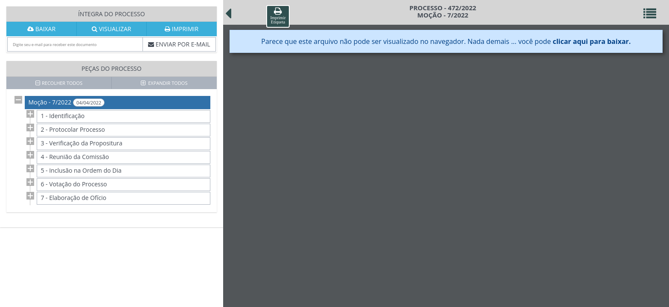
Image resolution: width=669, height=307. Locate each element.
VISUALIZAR (111, 29)
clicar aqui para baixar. (592, 41)
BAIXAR (41, 29)
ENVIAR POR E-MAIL (179, 44)
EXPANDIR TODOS (164, 83)
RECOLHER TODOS (58, 83)
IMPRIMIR (181, 29)
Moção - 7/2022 (66, 102)
